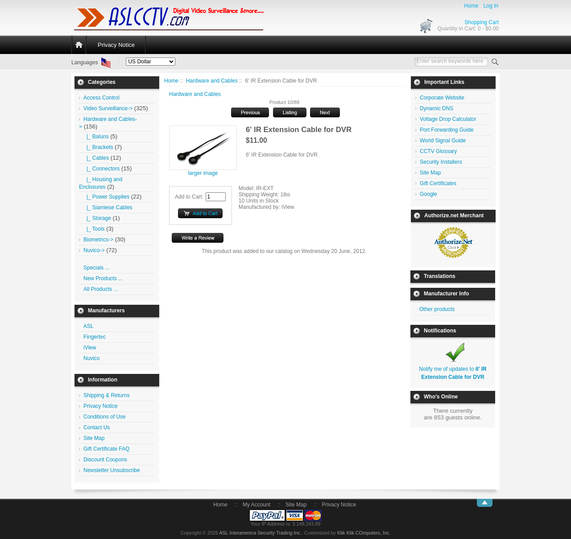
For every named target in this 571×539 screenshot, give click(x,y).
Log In (491, 6)
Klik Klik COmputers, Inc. (363, 532)
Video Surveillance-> (107, 108)
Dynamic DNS (436, 108)
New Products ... (103, 278)
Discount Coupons (105, 459)
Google (428, 194)
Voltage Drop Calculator (448, 119)
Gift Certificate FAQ (106, 449)
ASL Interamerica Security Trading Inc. (260, 532)
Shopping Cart (481, 22)
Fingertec (94, 337)
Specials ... (96, 268)
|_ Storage (97, 218)
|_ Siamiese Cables (107, 207)
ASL (88, 326)
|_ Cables (96, 158)
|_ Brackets (98, 147)
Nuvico (91, 358)
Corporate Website (442, 98)
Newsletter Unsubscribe (111, 470)
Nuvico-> (94, 250)
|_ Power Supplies (106, 197)
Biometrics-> (98, 239)
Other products (437, 309)
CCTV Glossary (438, 151)
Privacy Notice (116, 44)
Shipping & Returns (106, 395)
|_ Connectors (101, 169)
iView (89, 347)
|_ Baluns (95, 136)
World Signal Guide (443, 140)
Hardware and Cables (212, 81)
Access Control (101, 98)
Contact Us (96, 427)
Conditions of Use (104, 417)
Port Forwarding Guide (447, 130)
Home (471, 6)
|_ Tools (94, 229)
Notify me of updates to (453, 369)
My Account (256, 505)
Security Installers (441, 162)
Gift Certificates (438, 183)
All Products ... (100, 289)
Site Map (93, 438)
